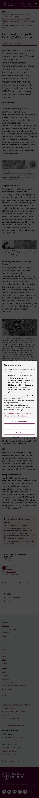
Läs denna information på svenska (16, 416)
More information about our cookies (17, 414)
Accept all (19, 432)
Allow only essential (19, 421)
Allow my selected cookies (19, 427)
